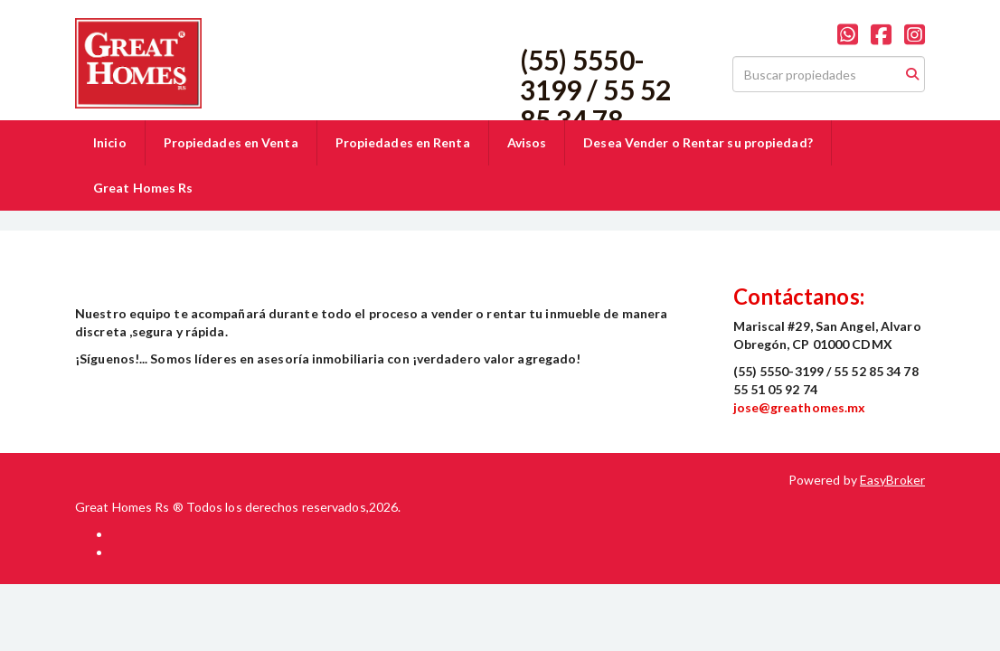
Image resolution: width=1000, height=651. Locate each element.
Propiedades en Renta (402, 142)
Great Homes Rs (143, 187)
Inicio (110, 142)
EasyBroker (892, 479)
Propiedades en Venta (231, 142)
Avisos (527, 142)
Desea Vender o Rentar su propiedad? (698, 142)
